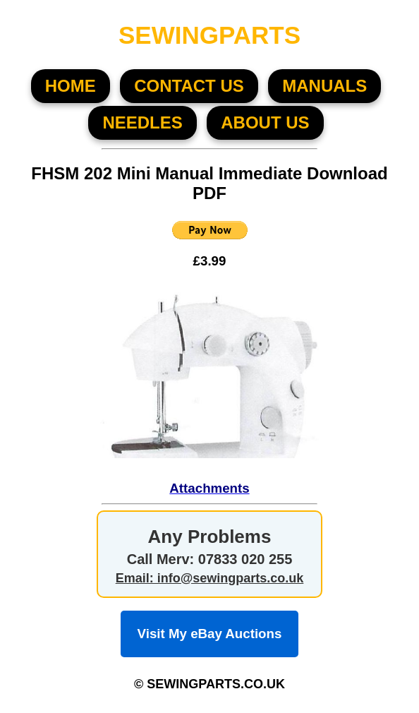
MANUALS (324, 85)
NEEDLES (142, 122)
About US (265, 122)
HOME (70, 85)
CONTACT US (189, 85)
